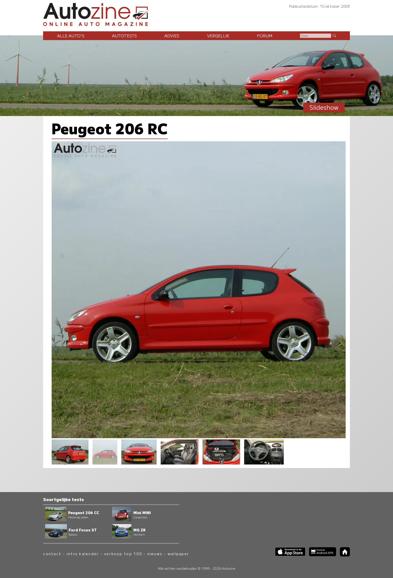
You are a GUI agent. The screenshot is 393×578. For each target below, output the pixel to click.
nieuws (154, 553)
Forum (264, 36)
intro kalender (83, 553)
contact (52, 553)
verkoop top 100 (123, 553)
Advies (171, 36)
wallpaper (178, 553)
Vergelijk (218, 36)
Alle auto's (70, 36)
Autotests (124, 36)
